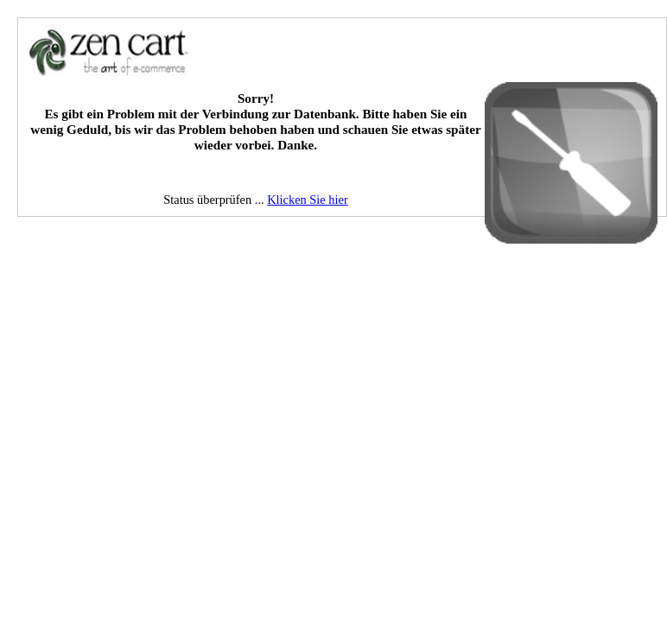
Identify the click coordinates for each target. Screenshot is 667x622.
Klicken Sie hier (307, 199)
